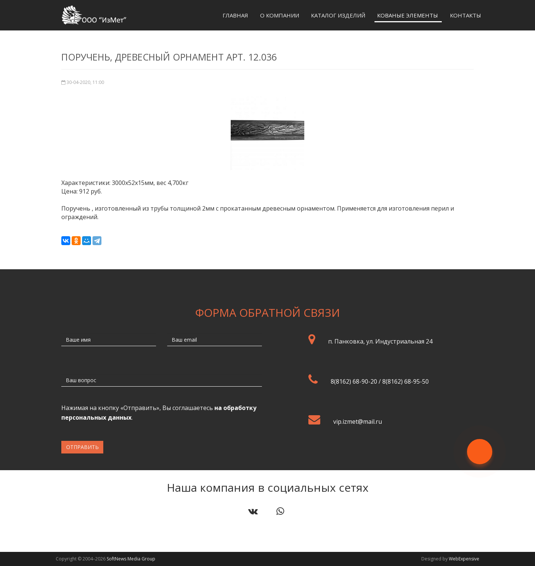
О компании (279, 15)
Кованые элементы (407, 15)
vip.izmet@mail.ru (357, 421)
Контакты (465, 15)
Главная (235, 15)
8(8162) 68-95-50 (405, 381)
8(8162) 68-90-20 (354, 381)
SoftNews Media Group (131, 559)
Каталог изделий (338, 15)
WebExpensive (464, 559)
